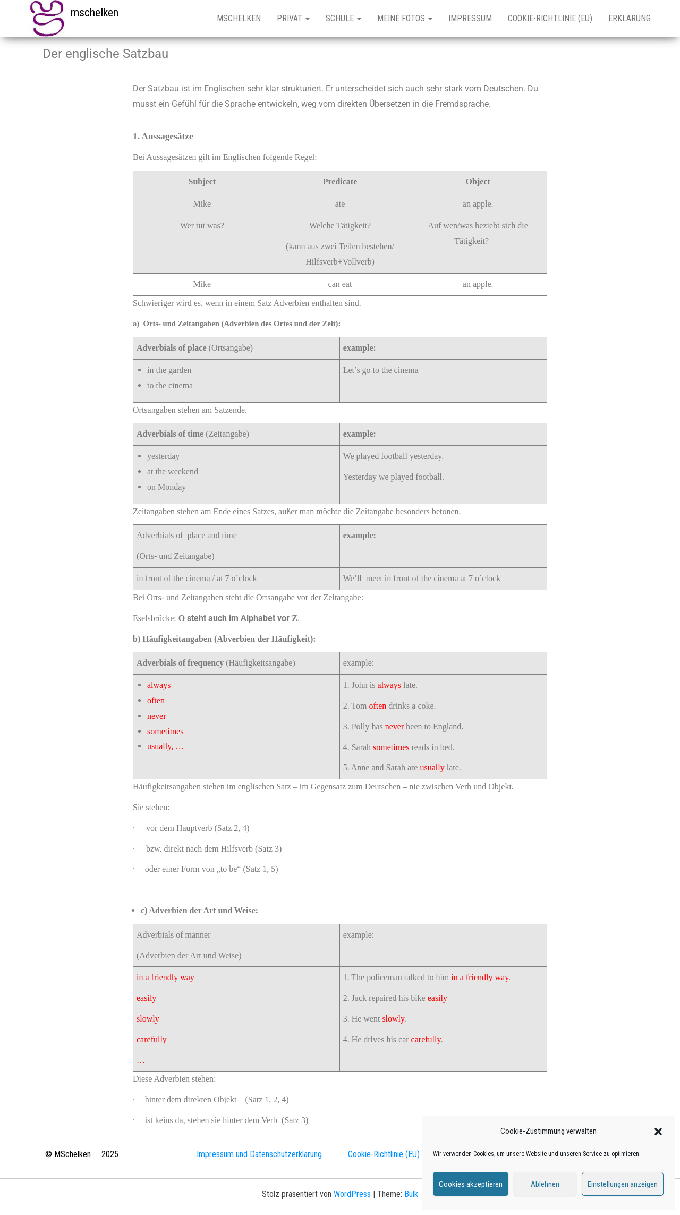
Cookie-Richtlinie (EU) (550, 18)
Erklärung (629, 18)
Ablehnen (545, 1184)
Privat (293, 18)
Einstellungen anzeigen (623, 1184)
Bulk (411, 1194)
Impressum (470, 18)
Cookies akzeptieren (471, 1184)
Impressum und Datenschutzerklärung (259, 1154)
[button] (658, 1131)
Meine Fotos (404, 18)
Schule (343, 18)
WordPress (352, 1194)
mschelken (94, 12)
